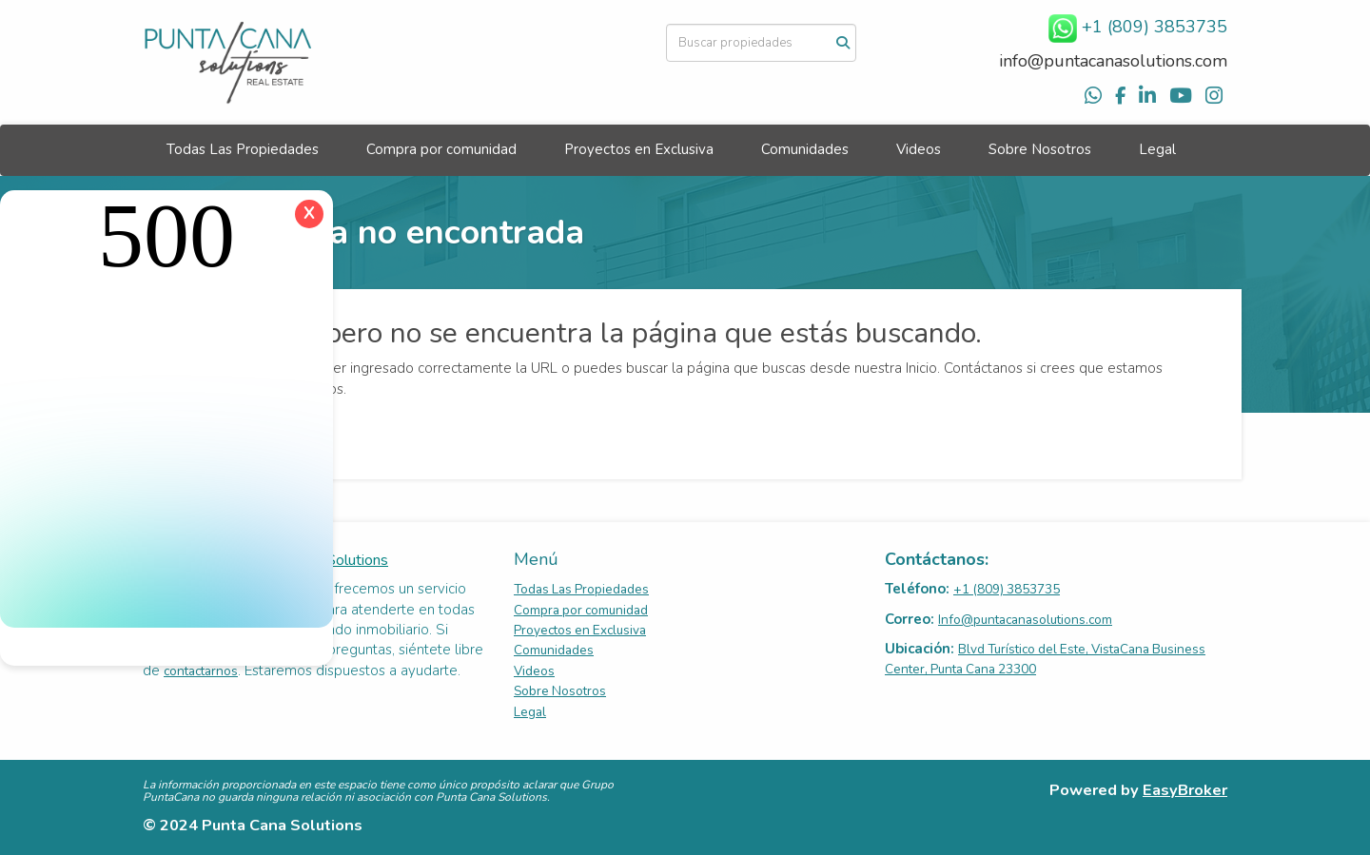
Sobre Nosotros (1039, 149)
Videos (918, 149)
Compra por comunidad (441, 149)
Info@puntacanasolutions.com (1025, 620)
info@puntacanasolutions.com (1113, 60)
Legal (1157, 149)
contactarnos (201, 671)
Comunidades (805, 149)
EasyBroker (1185, 790)
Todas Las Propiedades (242, 149)
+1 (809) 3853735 (1006, 589)
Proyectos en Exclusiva (639, 149)
